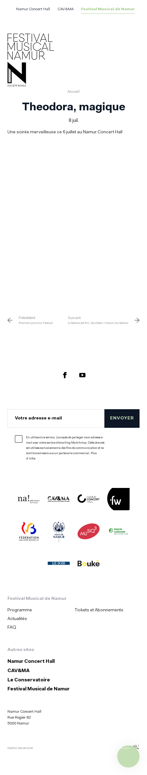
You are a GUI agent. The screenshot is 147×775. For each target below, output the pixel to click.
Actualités (17, 619)
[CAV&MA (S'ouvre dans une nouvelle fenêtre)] (59, 500)
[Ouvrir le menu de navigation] (128, 756)
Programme (19, 610)
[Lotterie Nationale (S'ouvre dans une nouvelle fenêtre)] (118, 532)
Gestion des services (20, 748)
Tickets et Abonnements (99, 610)
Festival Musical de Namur (108, 9)
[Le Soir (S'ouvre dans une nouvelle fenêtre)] (59, 564)
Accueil (73, 92)
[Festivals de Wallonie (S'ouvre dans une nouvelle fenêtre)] (118, 500)
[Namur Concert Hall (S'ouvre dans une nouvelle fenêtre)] (88, 500)
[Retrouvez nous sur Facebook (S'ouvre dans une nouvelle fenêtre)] (65, 374)
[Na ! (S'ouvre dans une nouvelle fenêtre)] (29, 500)
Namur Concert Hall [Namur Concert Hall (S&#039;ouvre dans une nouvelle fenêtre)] (33, 9)
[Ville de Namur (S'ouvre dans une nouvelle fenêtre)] (59, 532)
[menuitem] (39, 610)
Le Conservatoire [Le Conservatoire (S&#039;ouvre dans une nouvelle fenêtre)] (28, 680)
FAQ (11, 627)
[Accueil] (30, 61)
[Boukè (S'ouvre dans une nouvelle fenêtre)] (88, 564)
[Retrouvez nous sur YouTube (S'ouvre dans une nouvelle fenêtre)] (82, 374)
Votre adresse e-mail (38, 418)
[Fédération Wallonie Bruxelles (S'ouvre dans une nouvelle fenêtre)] (29, 532)
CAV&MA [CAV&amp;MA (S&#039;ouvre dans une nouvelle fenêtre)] (65, 9)
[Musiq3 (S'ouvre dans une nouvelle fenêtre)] (88, 532)
